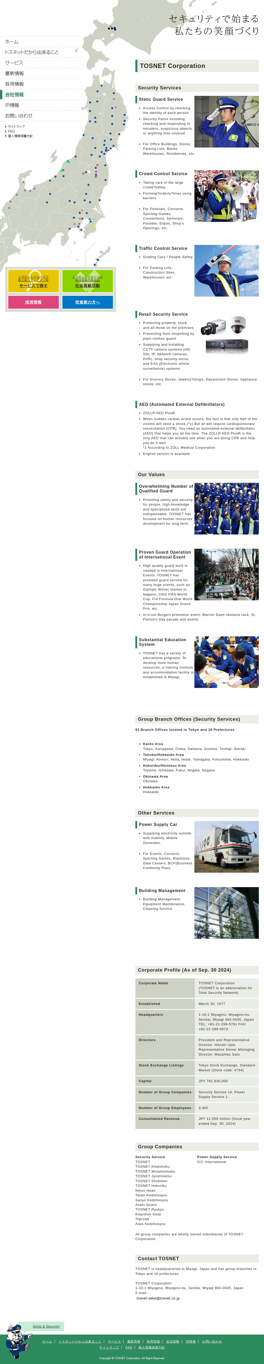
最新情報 (134, 1341)
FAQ (128, 1347)
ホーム (47, 1341)
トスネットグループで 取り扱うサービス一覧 (33, 281)
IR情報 (191, 1341)
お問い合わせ (212, 1341)
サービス (114, 1341)
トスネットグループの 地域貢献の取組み (87, 281)
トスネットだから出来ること (80, 1341)
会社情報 (172, 1341)
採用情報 (153, 1341)
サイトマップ (109, 1347)
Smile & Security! (46, 1326)
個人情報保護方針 (151, 1347)
